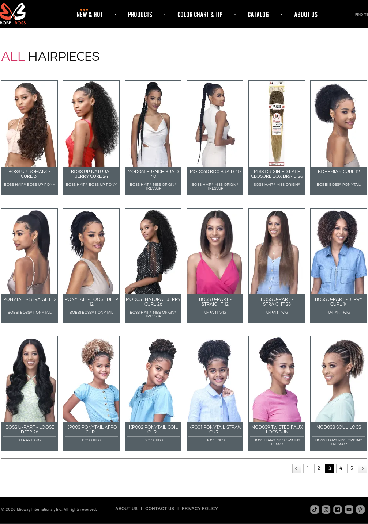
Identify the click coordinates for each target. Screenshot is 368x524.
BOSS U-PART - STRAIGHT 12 (215, 302)
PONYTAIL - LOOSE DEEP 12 (91, 302)
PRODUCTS (140, 14)
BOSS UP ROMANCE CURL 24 (29, 174)
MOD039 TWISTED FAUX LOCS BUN (277, 429)
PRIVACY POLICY (200, 508)
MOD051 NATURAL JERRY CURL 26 (153, 302)
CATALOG (258, 14)
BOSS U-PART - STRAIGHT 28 (277, 302)
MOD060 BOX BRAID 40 (215, 172)
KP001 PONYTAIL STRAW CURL (215, 429)
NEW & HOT (89, 14)
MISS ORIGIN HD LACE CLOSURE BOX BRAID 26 (277, 174)
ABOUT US (306, 14)
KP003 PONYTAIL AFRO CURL (91, 429)
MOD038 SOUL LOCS (338, 427)
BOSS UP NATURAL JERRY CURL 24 (91, 174)
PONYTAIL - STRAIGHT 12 (29, 299)
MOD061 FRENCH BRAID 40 (153, 174)
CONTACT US (159, 508)
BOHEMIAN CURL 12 (339, 172)
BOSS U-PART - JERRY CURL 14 (339, 302)
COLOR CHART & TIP (199, 14)
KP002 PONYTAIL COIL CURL (153, 429)
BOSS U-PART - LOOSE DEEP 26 (29, 429)
